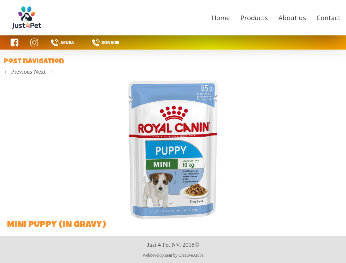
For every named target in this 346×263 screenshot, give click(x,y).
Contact (329, 17)
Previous (18, 71)
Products (254, 17)
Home (221, 17)
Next (43, 71)
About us (292, 17)
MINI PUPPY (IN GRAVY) (56, 225)
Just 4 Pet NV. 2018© (173, 244)
